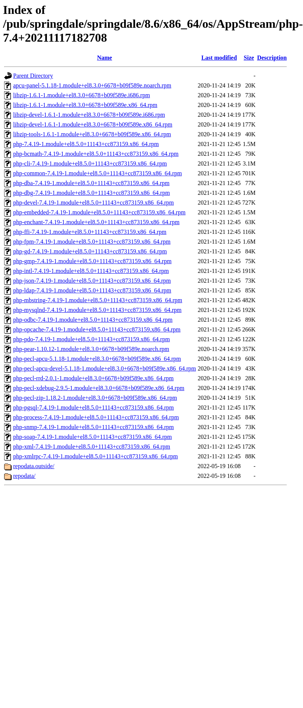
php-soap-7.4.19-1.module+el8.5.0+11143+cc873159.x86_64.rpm (92, 437)
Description (272, 57)
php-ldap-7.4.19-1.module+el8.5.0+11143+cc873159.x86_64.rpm (92, 290)
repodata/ (24, 476)
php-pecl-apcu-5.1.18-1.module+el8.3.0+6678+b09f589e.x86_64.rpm (97, 359)
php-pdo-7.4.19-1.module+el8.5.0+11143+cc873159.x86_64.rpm (91, 339)
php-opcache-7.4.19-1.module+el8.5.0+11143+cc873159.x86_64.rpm (97, 329)
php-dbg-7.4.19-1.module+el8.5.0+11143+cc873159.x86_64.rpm (91, 193)
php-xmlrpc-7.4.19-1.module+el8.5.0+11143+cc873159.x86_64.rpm (95, 456)
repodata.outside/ (33, 466)
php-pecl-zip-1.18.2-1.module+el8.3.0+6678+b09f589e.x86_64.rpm (95, 398)
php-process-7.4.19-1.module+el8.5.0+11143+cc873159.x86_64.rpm (96, 417)
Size (249, 57)
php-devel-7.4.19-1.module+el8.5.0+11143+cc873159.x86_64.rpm (93, 202)
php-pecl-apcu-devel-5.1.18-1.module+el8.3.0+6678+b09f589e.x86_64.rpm (104, 368)
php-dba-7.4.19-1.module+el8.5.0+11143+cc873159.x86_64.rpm (91, 183)
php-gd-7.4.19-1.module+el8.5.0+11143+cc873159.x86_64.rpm (90, 251)
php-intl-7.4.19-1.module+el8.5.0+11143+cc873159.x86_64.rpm (91, 271)
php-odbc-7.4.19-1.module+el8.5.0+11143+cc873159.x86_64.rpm (92, 319)
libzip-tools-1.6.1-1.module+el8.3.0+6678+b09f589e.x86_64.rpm (92, 134)
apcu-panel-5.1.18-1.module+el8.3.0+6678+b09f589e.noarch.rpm (92, 85)
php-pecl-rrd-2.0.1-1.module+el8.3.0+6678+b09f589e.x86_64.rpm (93, 378)
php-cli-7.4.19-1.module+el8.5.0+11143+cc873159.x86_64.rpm (90, 163)
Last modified (219, 57)
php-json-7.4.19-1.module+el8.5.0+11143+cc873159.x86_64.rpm (92, 280)
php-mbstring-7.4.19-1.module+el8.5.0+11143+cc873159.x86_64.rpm (97, 300)
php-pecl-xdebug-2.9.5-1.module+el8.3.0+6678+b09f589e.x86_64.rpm (98, 388)
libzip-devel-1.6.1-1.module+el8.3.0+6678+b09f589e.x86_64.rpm (92, 124)
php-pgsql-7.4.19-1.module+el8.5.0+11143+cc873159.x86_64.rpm (93, 407)
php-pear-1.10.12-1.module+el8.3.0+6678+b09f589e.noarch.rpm (91, 349)
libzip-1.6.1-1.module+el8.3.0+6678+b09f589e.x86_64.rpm (85, 105)
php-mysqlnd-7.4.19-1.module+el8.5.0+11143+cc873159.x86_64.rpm (97, 310)
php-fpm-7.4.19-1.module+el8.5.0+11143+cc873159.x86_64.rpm (91, 241)
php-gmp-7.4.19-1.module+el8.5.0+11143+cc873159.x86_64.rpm (92, 261)
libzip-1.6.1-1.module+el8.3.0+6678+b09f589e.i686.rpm (81, 95)
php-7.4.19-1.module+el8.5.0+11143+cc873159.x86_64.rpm (86, 144)
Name (104, 57)
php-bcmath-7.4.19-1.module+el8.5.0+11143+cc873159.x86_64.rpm (95, 154)
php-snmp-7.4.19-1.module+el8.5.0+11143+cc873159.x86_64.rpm (93, 427)
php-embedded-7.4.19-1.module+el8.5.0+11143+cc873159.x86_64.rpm (99, 212)
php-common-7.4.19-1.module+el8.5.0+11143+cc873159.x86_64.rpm (97, 173)
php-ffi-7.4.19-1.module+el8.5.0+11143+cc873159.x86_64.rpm (89, 232)
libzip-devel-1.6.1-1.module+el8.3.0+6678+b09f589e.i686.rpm (89, 114)
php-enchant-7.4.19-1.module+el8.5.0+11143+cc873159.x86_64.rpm (96, 222)
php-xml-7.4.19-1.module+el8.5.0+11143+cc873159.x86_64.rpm (91, 446)
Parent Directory (33, 75)
